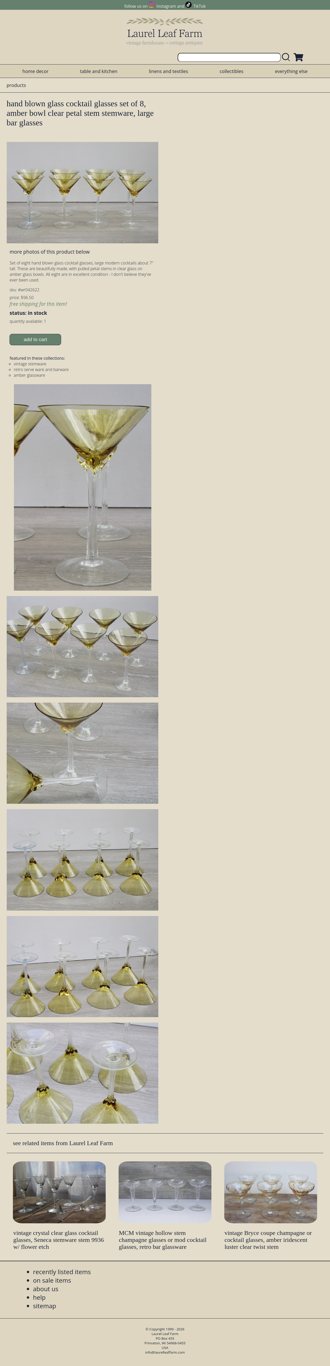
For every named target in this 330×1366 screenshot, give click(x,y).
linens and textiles (168, 71)
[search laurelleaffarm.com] (287, 57)
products (16, 85)
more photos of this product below (49, 251)
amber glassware (29, 375)
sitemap (44, 1305)
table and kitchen (99, 71)
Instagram (166, 6)
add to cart (35, 339)
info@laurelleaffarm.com (165, 1352)
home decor (35, 71)
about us (45, 1288)
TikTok (199, 6)
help (39, 1297)
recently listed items (62, 1271)
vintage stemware (30, 364)
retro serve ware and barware (41, 369)
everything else (291, 71)
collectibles (231, 71)
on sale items (52, 1280)
